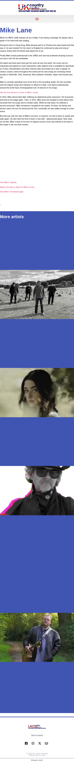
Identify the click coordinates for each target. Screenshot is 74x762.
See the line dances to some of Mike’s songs (19, 92)
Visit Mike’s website (8, 182)
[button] (37, 19)
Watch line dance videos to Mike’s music (17, 187)
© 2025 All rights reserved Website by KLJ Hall (37, 754)
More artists (12, 216)
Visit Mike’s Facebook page (11, 192)
